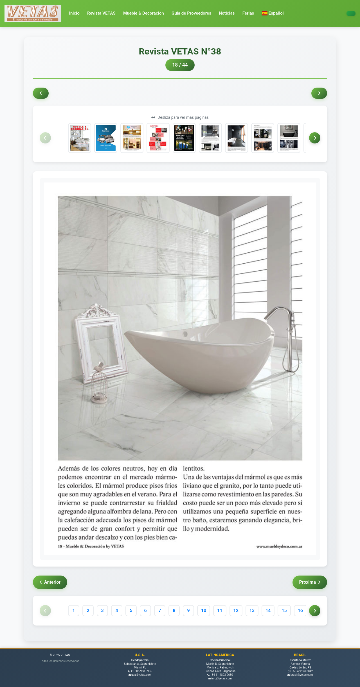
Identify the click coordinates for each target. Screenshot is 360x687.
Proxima (309, 582)
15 (284, 610)
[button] (272, 13)
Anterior (50, 582)
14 (268, 610)
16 (300, 610)
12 (235, 610)
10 (203, 610)
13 (252, 610)
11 (219, 610)
